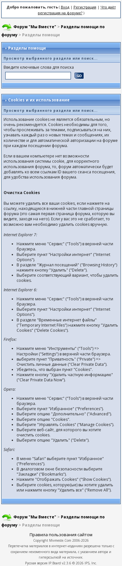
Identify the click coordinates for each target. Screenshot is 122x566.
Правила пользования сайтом (61, 534)
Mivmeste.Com (60, 540)
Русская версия (36, 563)
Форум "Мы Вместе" (34, 26)
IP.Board (54, 563)
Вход (65, 7)
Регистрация (85, 7)
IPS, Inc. (91, 563)
